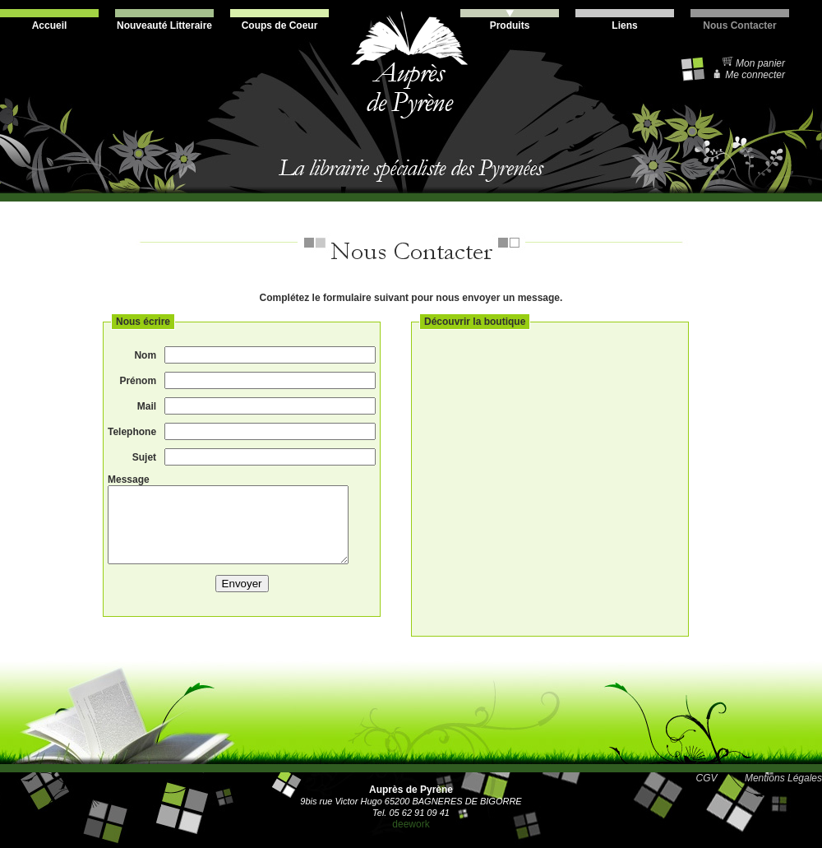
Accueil (49, 20)
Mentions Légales (783, 778)
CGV (707, 778)
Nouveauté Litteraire (164, 20)
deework (410, 824)
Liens (624, 20)
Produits (509, 20)
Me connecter (748, 75)
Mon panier (753, 63)
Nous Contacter (739, 20)
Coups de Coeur (279, 20)
